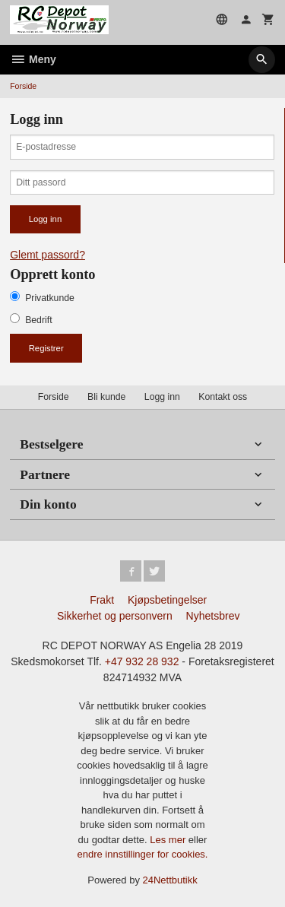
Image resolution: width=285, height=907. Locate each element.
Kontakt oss (222, 397)
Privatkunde (49, 298)
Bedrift (38, 320)
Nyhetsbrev (213, 616)
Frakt (102, 600)
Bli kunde (106, 397)
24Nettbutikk (170, 880)
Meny (33, 59)
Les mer (169, 839)
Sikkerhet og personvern (115, 616)
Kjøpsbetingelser (167, 600)
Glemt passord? (47, 255)
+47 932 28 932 (142, 661)
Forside (23, 85)
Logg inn (162, 397)
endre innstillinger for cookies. (143, 854)
